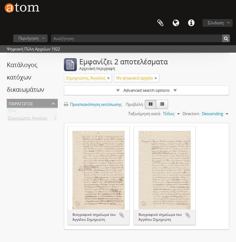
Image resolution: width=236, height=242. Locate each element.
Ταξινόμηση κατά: (144, 113)
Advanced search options (147, 90)
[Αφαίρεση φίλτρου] (108, 78)
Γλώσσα (175, 23)
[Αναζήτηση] (140, 38)
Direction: (191, 113)
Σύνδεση (216, 23)
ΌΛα (12, 112)
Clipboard (160, 23)
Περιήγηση (28, 38)
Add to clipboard (122, 215)
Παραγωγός (21, 103)
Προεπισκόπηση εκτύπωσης (93, 104)
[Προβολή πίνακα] (162, 104)
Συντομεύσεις (191, 23)
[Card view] (150, 104)
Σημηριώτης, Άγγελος (27, 119)
